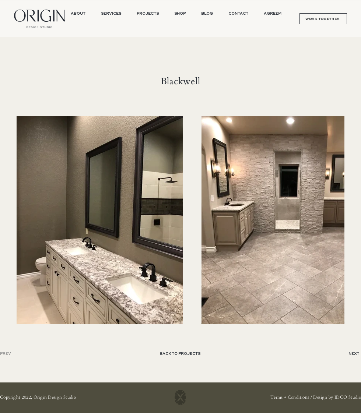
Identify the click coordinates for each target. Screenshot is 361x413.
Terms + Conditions (289, 397)
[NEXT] (347, 353)
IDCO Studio (347, 397)
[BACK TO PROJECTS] (180, 353)
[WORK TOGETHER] (323, 18)
